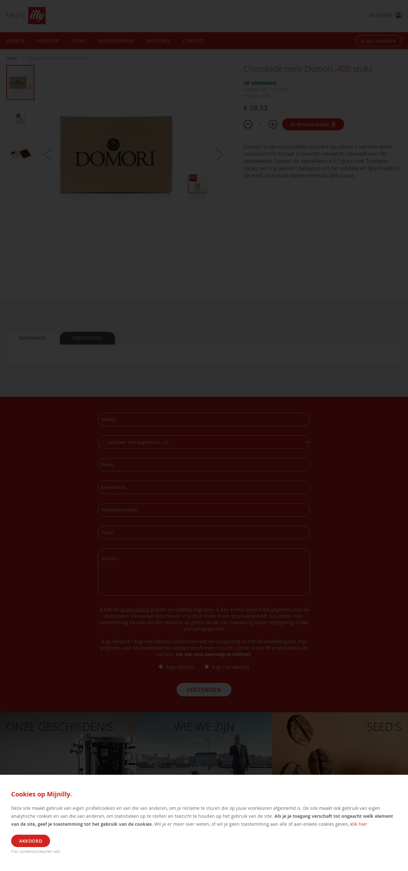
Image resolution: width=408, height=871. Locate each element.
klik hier (358, 824)
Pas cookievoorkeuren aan (36, 851)
